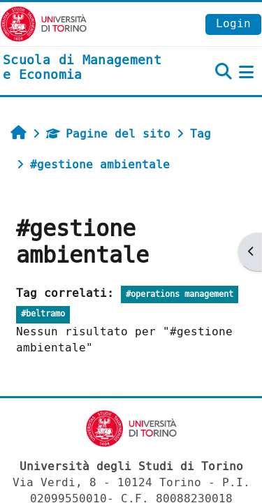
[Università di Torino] (43, 23)
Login (233, 23)
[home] (87, 68)
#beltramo (43, 314)
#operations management (179, 294)
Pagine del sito (108, 134)
